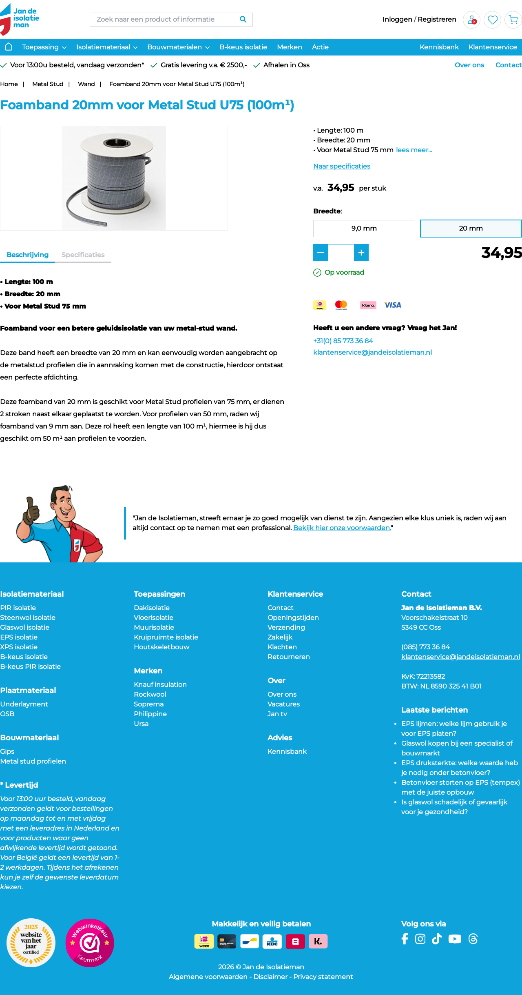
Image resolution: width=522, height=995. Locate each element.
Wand (86, 84)
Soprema (149, 704)
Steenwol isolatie (27, 618)
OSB (7, 714)
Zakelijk (280, 637)
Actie (320, 47)
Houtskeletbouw (161, 647)
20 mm (471, 228)
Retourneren (289, 657)
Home (9, 84)
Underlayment (24, 704)
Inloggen (397, 19)
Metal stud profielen (33, 761)
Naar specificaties (341, 166)
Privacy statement (323, 977)
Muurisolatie (154, 627)
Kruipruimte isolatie (166, 637)
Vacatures (284, 704)
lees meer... (414, 150)
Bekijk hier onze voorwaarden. (342, 528)
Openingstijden (293, 618)
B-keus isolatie (243, 47)
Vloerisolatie (153, 618)
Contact (508, 65)
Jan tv (277, 714)
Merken (289, 47)
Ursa (141, 724)
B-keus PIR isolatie (30, 667)
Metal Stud (47, 84)
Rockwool (150, 694)
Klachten (282, 647)
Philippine (150, 714)
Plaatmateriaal (28, 690)
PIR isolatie (18, 608)
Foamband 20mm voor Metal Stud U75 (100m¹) (177, 84)
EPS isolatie (19, 637)
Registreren (437, 19)
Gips (7, 751)
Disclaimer (270, 977)
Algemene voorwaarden (208, 977)
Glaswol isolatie (24, 627)
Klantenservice (493, 47)
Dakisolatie (152, 608)
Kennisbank (439, 47)
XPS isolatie (19, 647)
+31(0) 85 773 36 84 (343, 341)
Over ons (469, 65)
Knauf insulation (160, 685)
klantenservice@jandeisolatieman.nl (372, 352)
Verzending (286, 627)
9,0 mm (364, 228)
